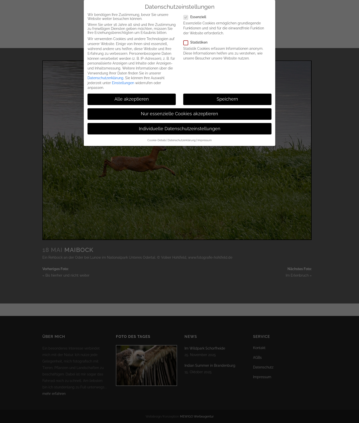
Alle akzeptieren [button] (131, 94)
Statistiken (197, 38)
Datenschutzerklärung (105, 74)
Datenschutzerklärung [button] (182, 135)
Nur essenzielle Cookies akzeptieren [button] (179, 109)
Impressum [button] (204, 135)
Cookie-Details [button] (156, 135)
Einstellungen (123, 79)
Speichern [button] (227, 94)
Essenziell (196, 13)
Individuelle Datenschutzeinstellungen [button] (179, 124)
